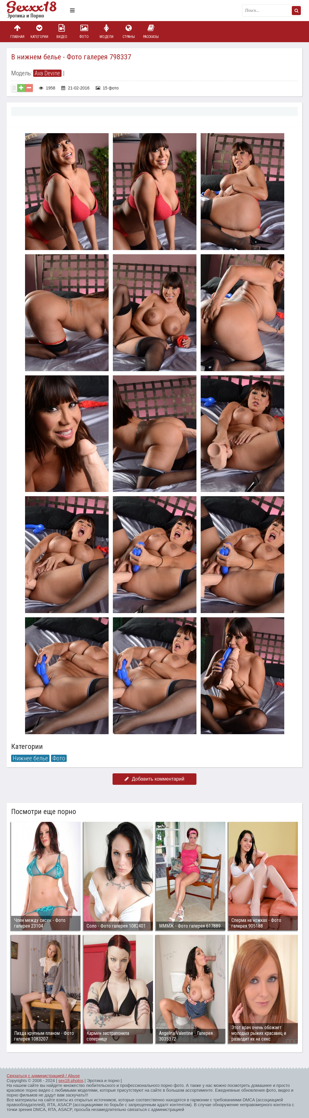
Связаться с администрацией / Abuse (43, 1075)
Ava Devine (47, 73)
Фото (84, 31)
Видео (61, 31)
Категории (39, 31)
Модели (106, 31)
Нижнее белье (30, 758)
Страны (128, 31)
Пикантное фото (37, 10)
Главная (17, 31)
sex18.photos (70, 1080)
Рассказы (150, 31)
